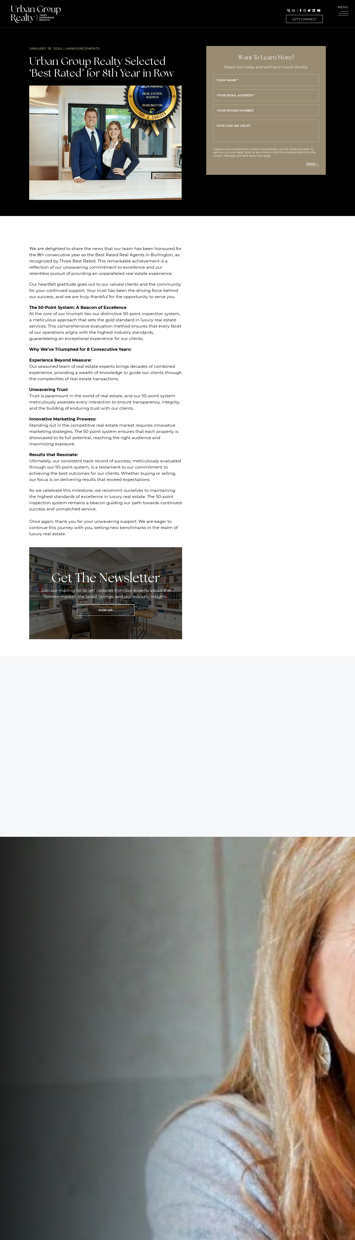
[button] (343, 11)
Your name (227, 80)
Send (312, 164)
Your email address (236, 95)
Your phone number (235, 110)
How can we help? (234, 125)
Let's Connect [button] (304, 19)
